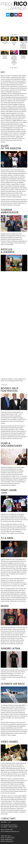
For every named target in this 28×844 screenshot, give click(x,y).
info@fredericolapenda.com (11, 831)
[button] (15, 35)
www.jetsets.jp (9, 841)
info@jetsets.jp (8, 839)
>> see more (4, 385)
